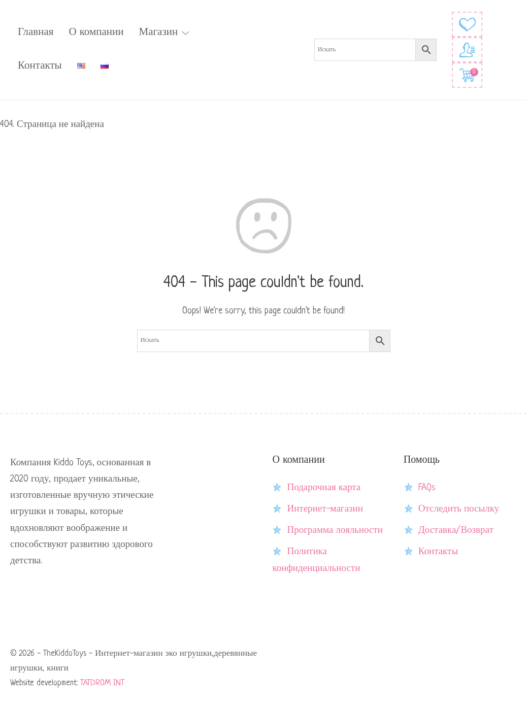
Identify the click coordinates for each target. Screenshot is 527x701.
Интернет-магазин (325, 509)
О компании (96, 32)
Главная (36, 32)
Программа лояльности (334, 530)
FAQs (427, 488)
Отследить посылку (458, 509)
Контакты (40, 66)
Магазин (158, 32)
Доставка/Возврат (455, 530)
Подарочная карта (323, 488)
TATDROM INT (102, 683)
